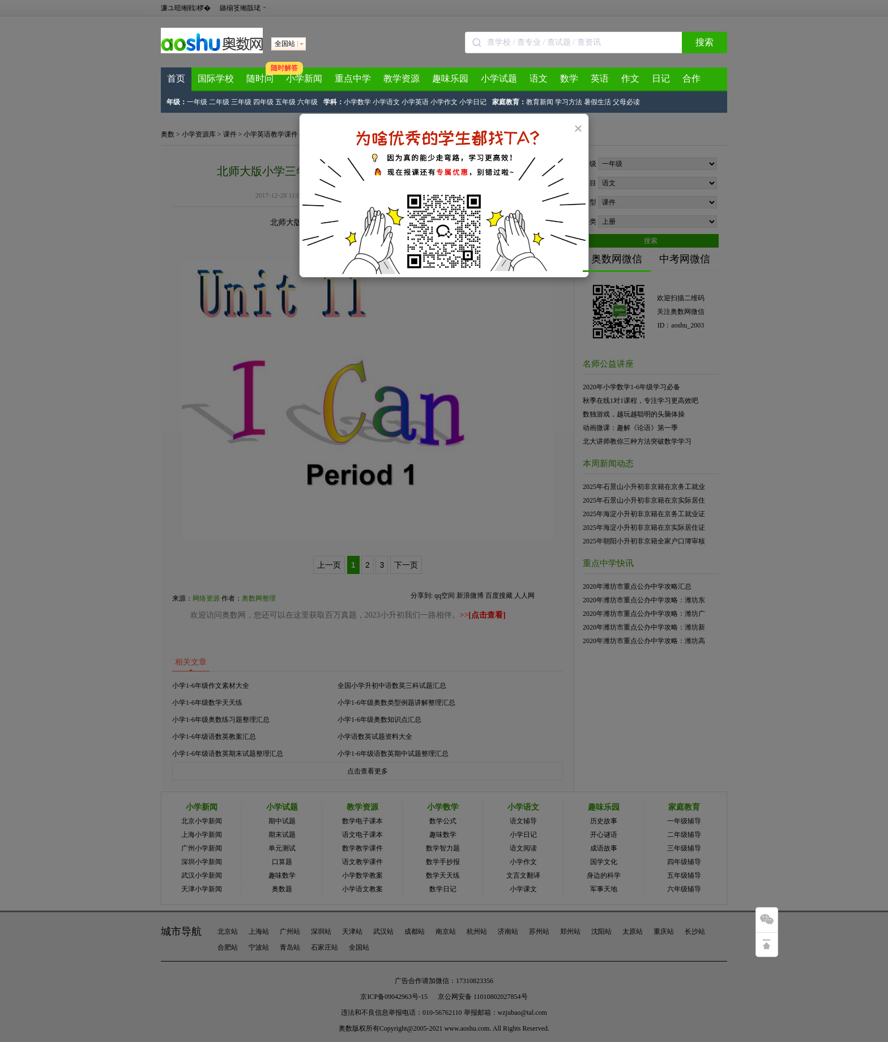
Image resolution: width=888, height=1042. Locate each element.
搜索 (704, 42)
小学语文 (386, 102)
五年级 (285, 102)
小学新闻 (304, 78)
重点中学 (353, 78)
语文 (539, 78)
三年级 (241, 102)
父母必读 (626, 102)
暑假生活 (597, 102)
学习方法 (568, 102)
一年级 (197, 102)
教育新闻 (539, 102)
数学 (569, 78)
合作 (691, 78)
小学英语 (415, 102)
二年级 (219, 102)
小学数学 (357, 102)
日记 (661, 78)
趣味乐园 (450, 78)
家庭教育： (509, 102)
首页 (176, 78)
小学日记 (472, 102)
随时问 (260, 78)
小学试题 (499, 78)
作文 (630, 78)
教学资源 (401, 78)
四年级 (263, 102)
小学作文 (444, 102)
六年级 (307, 102)
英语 (600, 78)
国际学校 (216, 78)
